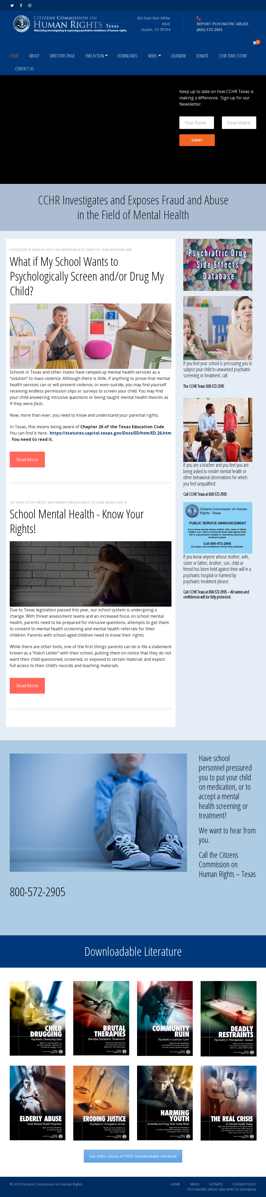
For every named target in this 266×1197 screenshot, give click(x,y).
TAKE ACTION (94, 56)
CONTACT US (24, 68)
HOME (14, 56)
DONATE (202, 56)
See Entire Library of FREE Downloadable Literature (133, 1156)
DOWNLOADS (128, 56)
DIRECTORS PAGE (62, 56)
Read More (27, 459)
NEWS (152, 56)
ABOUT (34, 56)
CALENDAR (178, 56)
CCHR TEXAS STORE (233, 56)
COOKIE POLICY (245, 1184)
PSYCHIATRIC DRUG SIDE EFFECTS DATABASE (222, 1189)
